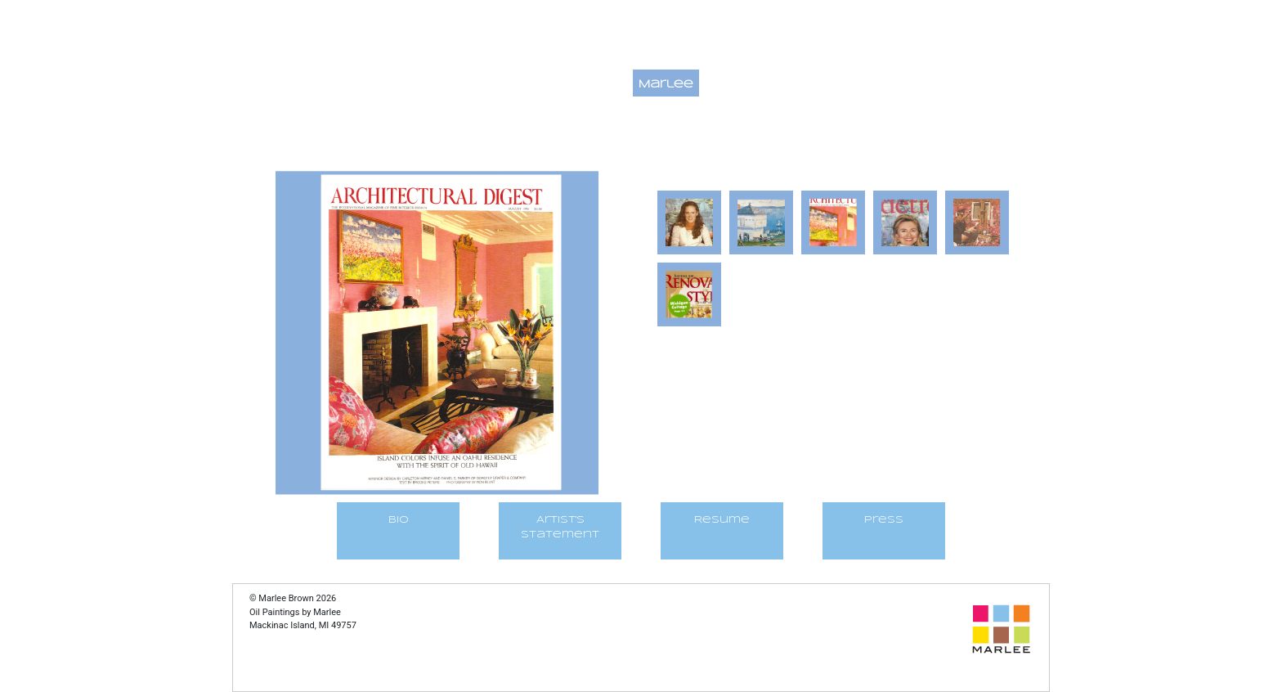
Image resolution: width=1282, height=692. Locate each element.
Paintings (590, 84)
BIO (398, 519)
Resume (722, 519)
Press (883, 519)
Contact (739, 84)
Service (972, 84)
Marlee (666, 84)
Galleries (820, 84)
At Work (900, 84)
